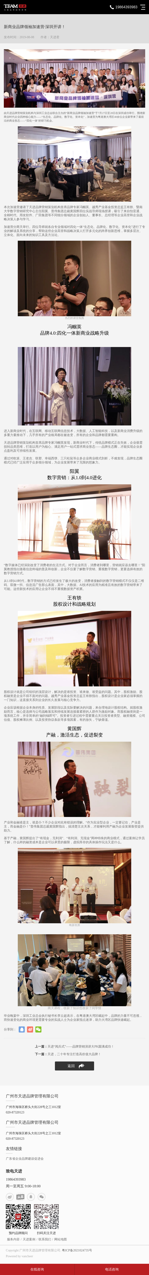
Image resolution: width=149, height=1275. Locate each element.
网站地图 (60, 1239)
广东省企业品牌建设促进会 (25, 1158)
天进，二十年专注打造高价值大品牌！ (68, 1054)
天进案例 (29, 1239)
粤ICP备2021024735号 (77, 1250)
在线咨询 (37, 1269)
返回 (76, 1066)
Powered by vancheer (19, 1256)
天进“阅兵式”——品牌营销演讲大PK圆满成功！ (74, 1046)
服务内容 (13, 1239)
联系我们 (44, 1239)
